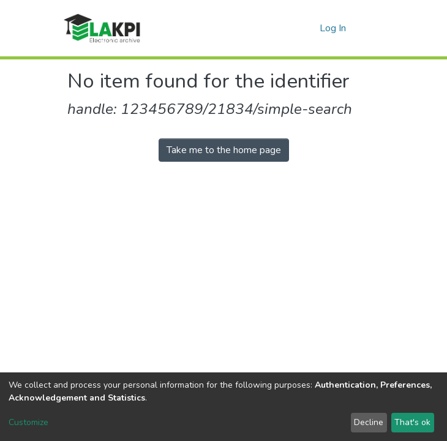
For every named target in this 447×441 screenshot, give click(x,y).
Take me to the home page (224, 150)
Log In (333, 28)
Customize (28, 422)
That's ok (412, 422)
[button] (308, 28)
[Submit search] (290, 28)
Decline (368, 422)
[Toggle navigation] (372, 28)
